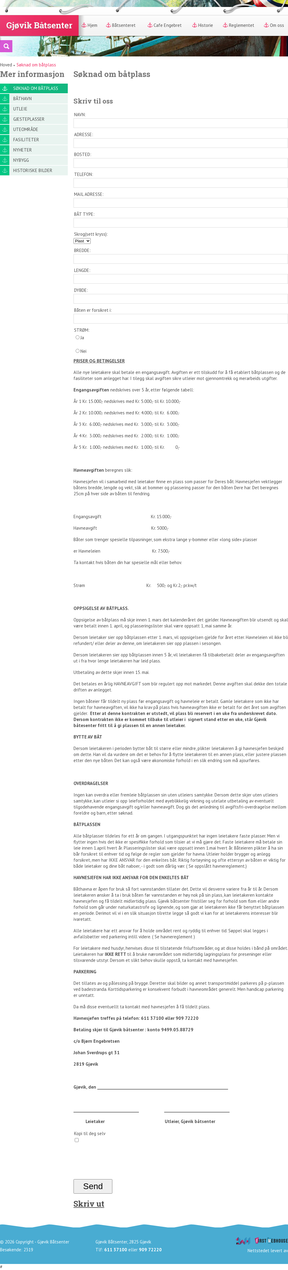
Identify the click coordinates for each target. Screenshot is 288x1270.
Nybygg (21, 160)
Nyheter (22, 150)
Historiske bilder (32, 170)
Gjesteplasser (29, 119)
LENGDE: (82, 270)
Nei (81, 351)
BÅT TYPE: (84, 214)
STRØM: (81, 330)
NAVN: (80, 114)
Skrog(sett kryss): (91, 234)
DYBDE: (81, 290)
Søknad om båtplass (35, 88)
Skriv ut (89, 1203)
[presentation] (119, 1164)
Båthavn (22, 98)
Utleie (20, 109)
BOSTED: (82, 154)
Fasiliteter (26, 139)
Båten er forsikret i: (93, 310)
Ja (80, 337)
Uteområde (25, 129)
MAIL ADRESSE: (89, 194)
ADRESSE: (83, 134)
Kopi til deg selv (89, 1133)
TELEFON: (83, 174)
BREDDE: (82, 250)
